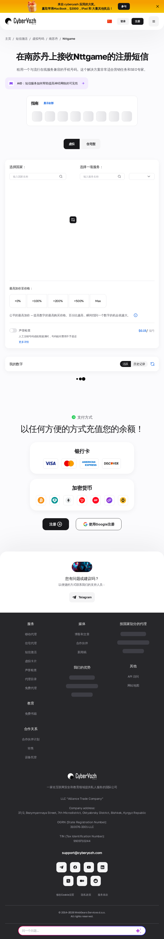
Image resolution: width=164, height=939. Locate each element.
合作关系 (31, 729)
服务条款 (103, 894)
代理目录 (31, 679)
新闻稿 (82, 652)
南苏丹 (53, 38)
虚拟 (72, 144)
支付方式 (84, 417)
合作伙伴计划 (31, 739)
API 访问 (133, 676)
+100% (37, 301)
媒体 (82, 624)
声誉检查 (31, 670)
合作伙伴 (82, 643)
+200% (58, 301)
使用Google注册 (98, 524)
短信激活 (22, 38)
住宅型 (90, 144)
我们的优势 (82, 667)
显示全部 (49, 103)
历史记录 (139, 364)
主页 (8, 38)
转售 (31, 748)
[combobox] (142, 176)
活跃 (125, 364)
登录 (123, 21)
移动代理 (31, 634)
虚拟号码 (38, 38)
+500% (79, 301)
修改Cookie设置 (65, 894)
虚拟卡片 (31, 661)
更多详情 (24, 341)
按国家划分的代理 (133, 624)
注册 (137, 21)
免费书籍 (31, 713)
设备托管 (31, 757)
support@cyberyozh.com (82, 853)
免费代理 (31, 688)
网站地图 (133, 685)
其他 (133, 666)
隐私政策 (86, 894)
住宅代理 (31, 643)
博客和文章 (82, 634)
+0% (18, 301)
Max (98, 301)
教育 (30, 703)
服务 (30, 624)
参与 (123, 6)
